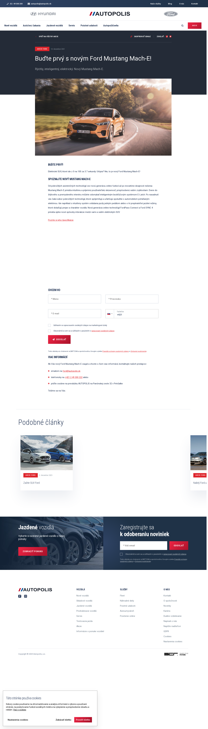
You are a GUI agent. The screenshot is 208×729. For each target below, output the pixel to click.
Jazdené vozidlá (54, 25)
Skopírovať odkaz (140, 36)
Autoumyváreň (127, 611)
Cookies (167, 636)
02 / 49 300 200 (15, 4)
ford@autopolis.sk (71, 371)
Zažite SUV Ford (31, 482)
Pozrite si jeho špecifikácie (60, 220)
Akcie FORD (31, 475)
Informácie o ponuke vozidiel (90, 631)
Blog (170, 4)
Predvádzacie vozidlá (86, 611)
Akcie (194, 25)
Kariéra (167, 611)
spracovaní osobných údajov (103, 331)
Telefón (120, 312)
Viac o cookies (19, 710)
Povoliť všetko (83, 720)
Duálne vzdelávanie (173, 616)
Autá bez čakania (31, 25)
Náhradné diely (127, 600)
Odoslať (59, 339)
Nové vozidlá (10, 25)
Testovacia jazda (84, 621)
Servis (72, 25)
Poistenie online (127, 616)
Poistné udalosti (89, 25)
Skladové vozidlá (84, 600)
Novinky (167, 606)
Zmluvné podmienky (138, 351)
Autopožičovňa (110, 25)
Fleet (122, 595)
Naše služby (155, 4)
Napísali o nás (170, 621)
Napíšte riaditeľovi (172, 626)
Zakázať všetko (63, 720)
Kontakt (194, 4)
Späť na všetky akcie (46, 36)
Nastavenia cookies (173, 641)
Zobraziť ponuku (33, 551)
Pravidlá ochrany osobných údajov (115, 351)
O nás (181, 4)
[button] (110, 313)
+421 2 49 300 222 (74, 377)
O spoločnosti (170, 600)
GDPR (166, 631)
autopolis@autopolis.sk (39, 4)
